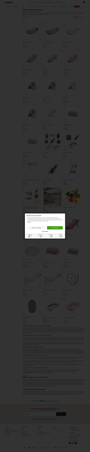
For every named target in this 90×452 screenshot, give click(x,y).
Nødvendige (30, 235)
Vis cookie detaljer (45, 231)
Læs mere (29, 222)
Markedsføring (40, 235)
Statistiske (60, 235)
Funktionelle (51, 235)
